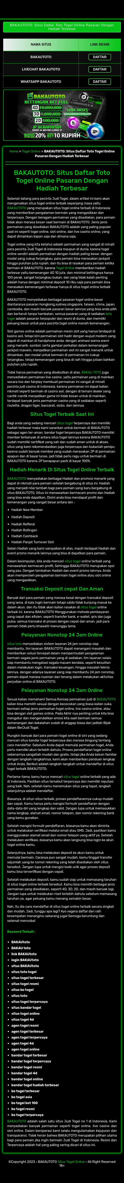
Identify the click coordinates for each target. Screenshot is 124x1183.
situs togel (65, 423)
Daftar (99, 57)
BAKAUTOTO (16, 208)
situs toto (14, 644)
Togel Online (31, 151)
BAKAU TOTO (91, 372)
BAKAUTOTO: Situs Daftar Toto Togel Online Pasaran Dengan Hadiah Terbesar (62, 27)
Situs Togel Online (71, 1162)
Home (13, 151)
